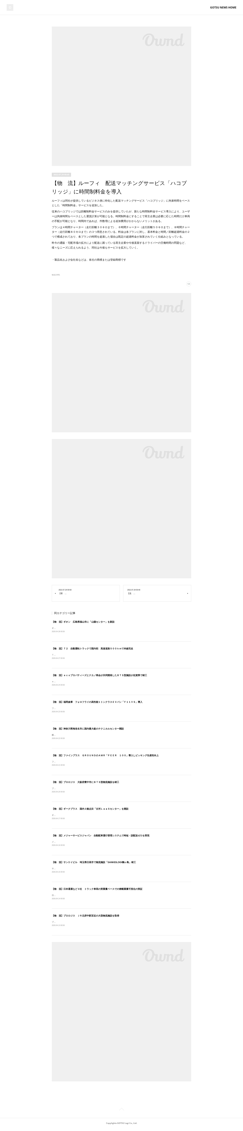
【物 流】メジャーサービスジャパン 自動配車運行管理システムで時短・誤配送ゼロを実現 (100, 837)
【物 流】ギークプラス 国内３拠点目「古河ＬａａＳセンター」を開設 (90, 810)
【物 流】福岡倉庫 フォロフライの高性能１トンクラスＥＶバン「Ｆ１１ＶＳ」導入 (97, 702)
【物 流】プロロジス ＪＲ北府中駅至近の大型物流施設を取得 (85, 918)
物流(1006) (56, 275)
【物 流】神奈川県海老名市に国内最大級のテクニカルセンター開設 (88, 729)
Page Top (121, 1112)
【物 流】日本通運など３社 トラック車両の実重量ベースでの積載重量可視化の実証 (97, 891)
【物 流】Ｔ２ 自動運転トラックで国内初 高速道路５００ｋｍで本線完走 (92, 648)
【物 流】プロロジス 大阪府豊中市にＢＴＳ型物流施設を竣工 (85, 783)
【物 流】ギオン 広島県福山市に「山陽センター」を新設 (83, 621)
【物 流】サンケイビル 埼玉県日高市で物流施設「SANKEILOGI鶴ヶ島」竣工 (94, 864)
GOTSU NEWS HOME (223, 7)
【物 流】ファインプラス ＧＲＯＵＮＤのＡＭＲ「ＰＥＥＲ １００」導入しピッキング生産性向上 (105, 756)
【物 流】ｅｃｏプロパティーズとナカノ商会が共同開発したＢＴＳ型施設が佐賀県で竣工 (99, 675)
